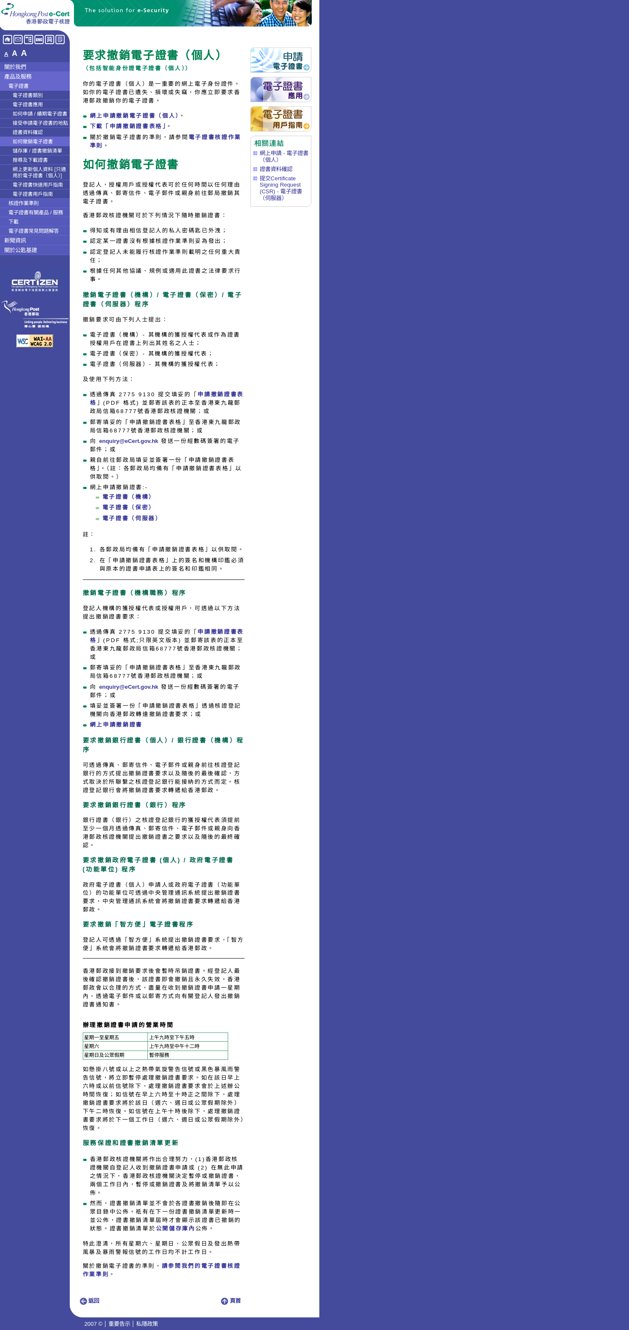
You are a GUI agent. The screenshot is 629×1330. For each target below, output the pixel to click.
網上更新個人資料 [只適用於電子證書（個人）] (39, 172)
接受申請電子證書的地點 (40, 123)
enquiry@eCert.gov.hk (128, 441)
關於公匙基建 (20, 250)
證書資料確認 (28, 132)
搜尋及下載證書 (30, 160)
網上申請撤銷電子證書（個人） (134, 116)
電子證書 (18, 86)
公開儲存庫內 (175, 1228)
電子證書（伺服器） (132, 518)
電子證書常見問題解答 (33, 231)
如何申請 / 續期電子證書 (40, 114)
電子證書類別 (28, 95)
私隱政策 (147, 1324)
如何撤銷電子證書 (33, 142)
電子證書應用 (28, 105)
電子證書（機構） (129, 497)
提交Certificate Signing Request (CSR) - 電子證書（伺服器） (281, 188)
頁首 (231, 1301)
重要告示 (119, 1324)
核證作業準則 (23, 203)
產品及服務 (18, 77)
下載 (13, 222)
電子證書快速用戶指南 (38, 185)
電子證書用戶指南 (33, 194)
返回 (89, 1301)
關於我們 (15, 67)
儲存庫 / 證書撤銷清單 (37, 151)
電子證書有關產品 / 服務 (35, 213)
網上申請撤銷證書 (116, 725)
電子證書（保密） (129, 507)
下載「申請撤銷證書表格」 (128, 126)
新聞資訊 (15, 240)
